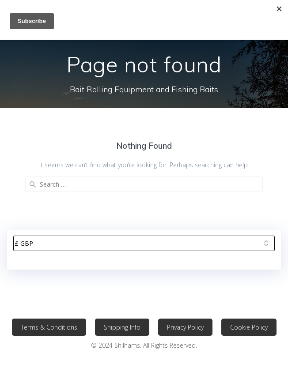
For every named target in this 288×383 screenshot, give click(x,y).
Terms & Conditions (49, 327)
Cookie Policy (249, 327)
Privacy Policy (185, 327)
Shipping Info (122, 327)
